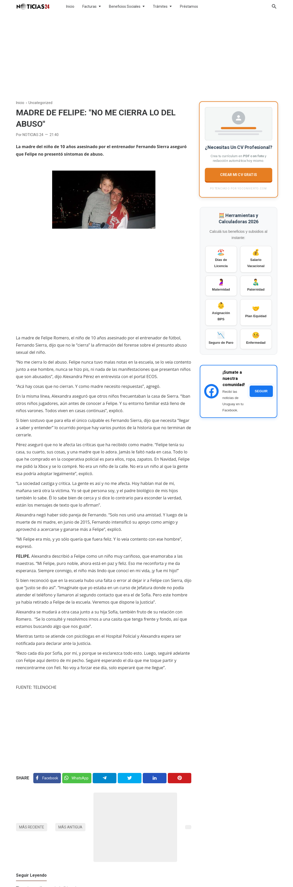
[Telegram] (104, 778)
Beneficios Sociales (124, 6)
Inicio (70, 6)
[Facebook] (47, 778)
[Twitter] (76, 778)
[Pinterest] (179, 778)
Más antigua (70, 827)
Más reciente (31, 827)
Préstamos (189, 6)
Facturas (89, 6)
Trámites (160, 6)
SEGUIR (261, 391)
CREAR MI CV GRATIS (238, 174)
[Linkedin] (154, 778)
